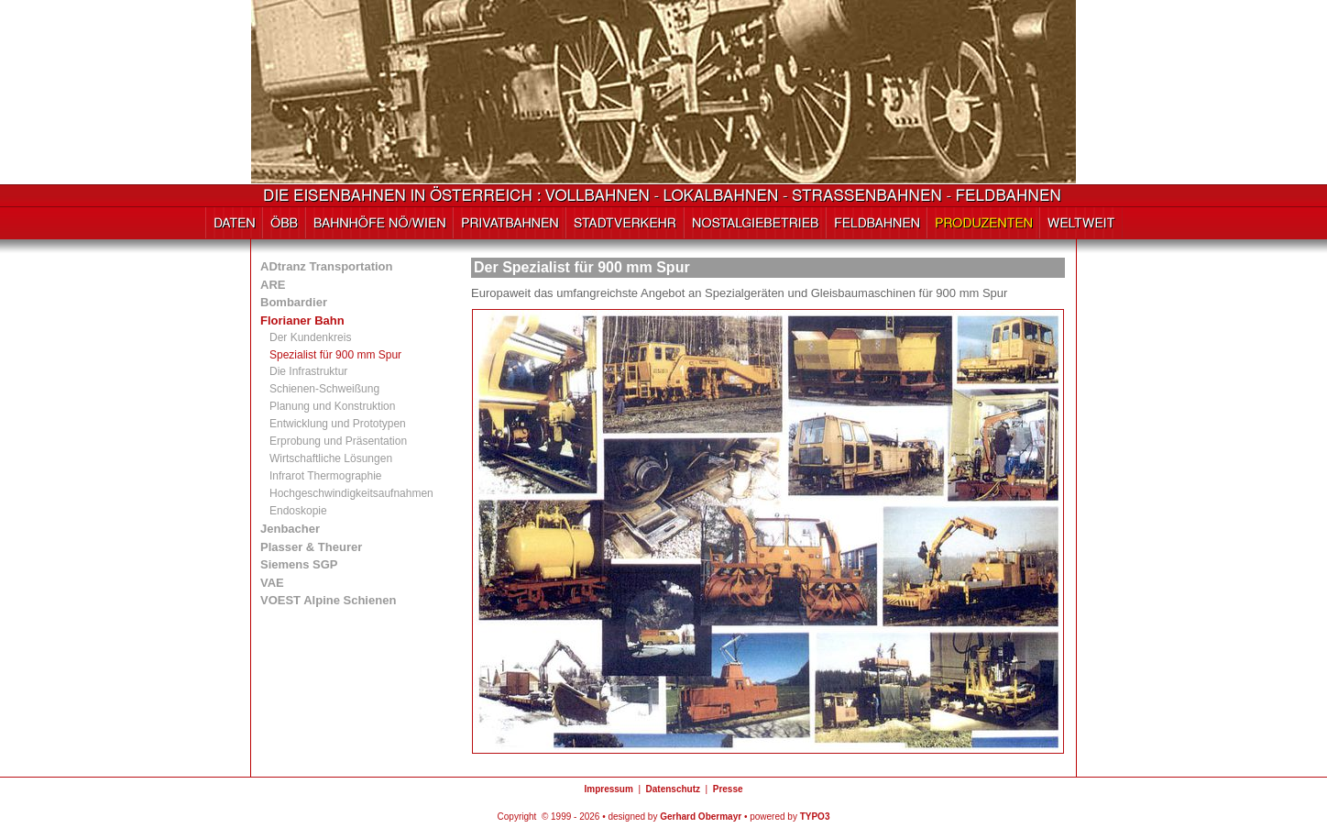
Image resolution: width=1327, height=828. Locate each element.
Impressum (608, 789)
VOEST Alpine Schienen (328, 600)
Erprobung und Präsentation (338, 441)
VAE (272, 583)
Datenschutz (673, 789)
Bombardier (293, 302)
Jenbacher (290, 528)
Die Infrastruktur (308, 371)
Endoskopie (298, 510)
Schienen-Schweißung (324, 388)
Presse (728, 789)
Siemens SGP (299, 564)
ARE (272, 285)
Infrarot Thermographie (325, 475)
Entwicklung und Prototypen (337, 423)
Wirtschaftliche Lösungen (330, 458)
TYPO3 (815, 816)
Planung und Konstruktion (332, 406)
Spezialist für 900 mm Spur (335, 354)
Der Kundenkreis (310, 337)
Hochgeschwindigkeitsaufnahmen (351, 493)
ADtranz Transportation (326, 266)
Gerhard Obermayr (700, 816)
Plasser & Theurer (311, 547)
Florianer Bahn (302, 320)
